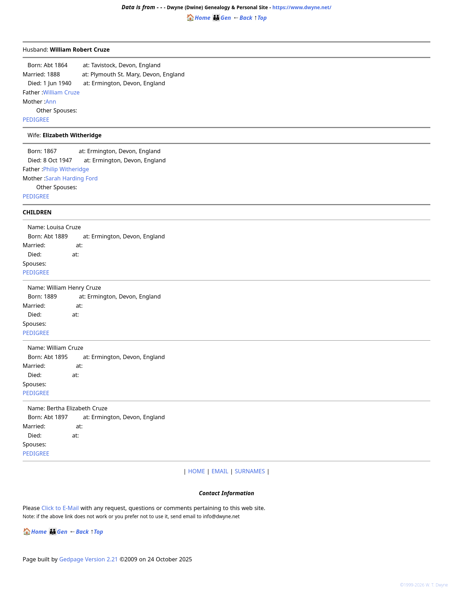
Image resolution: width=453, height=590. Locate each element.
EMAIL (220, 471)
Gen (221, 18)
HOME (196, 471)
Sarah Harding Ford (72, 178)
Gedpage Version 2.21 (88, 559)
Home (198, 18)
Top (260, 18)
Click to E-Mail (60, 508)
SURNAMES (250, 471)
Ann (52, 101)
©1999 (425, 585)
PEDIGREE (36, 119)
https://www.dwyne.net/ (302, 7)
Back (242, 18)
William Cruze (61, 92)
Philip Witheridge (66, 169)
